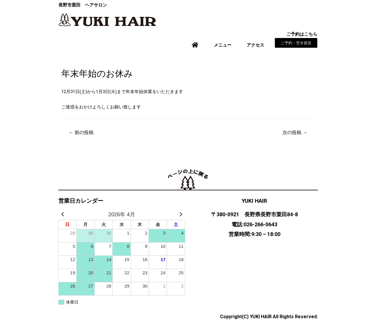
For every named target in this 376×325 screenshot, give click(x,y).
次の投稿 (295, 132)
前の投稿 (81, 132)
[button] (296, 43)
